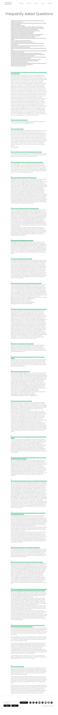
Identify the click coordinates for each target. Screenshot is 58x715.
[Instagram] (36, 703)
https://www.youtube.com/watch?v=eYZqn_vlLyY (21, 301)
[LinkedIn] (42, 703)
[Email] (30, 703)
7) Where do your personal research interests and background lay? (25, 30)
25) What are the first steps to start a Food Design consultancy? (24, 60)
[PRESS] (7, 706)
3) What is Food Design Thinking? (18, 25)
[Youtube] (39, 703)
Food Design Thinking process (19, 613)
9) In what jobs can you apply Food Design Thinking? (22, 33)
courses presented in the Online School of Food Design (24, 450)
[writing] (49, 703)
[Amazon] (33, 703)
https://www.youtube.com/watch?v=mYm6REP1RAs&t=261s (23, 298)
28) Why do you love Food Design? (18, 65)
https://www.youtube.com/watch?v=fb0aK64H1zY (35, 391)
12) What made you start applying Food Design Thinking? (23, 36)
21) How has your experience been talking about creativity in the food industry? (28, 54)
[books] (46, 703)
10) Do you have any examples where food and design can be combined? (27, 34)
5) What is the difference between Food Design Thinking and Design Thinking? (27, 28)
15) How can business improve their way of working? (22, 42)
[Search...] (11, 703)
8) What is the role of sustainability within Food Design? (22, 31)
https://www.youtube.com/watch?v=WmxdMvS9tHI (21, 303)
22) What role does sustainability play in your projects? (22, 55)
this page (16, 147)
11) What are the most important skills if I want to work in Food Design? (25, 35)
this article (27, 123)
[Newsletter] (24, 703)
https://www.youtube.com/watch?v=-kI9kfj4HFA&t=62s (26, 395)
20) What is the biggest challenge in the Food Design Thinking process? (26, 53)
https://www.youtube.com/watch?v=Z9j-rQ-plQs (21, 299)
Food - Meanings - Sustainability (18, 391)
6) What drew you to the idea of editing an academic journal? (24, 29)
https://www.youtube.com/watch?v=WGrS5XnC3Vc (25, 394)
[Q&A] (14, 706)
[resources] (52, 703)
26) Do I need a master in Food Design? (19, 62)
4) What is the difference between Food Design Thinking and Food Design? (27, 26)
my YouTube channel (20, 297)
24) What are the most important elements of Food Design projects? (26, 59)
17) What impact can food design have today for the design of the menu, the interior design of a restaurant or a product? (27, 46)
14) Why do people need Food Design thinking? (21, 40)
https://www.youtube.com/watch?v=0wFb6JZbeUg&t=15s (23, 302)
